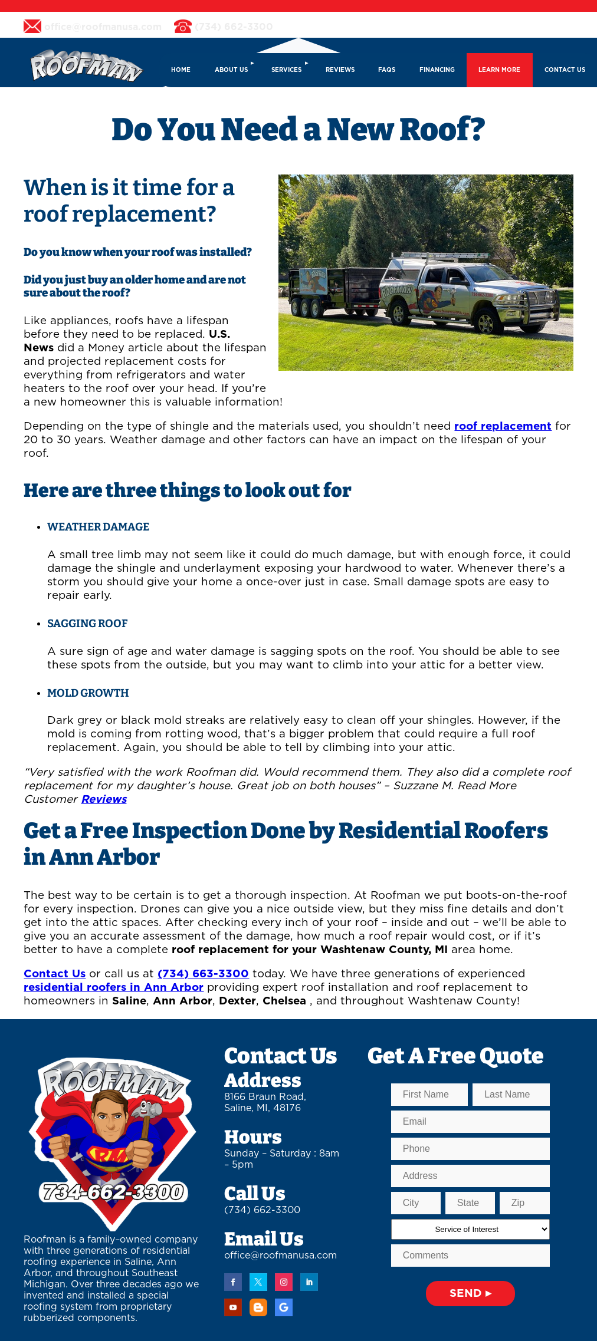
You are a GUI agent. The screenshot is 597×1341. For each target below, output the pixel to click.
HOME (181, 70)
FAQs (386, 70)
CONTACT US (564, 70)
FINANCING (437, 70)
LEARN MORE (499, 70)
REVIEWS (340, 70)
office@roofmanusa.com (280, 1255)
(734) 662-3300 (262, 1210)
